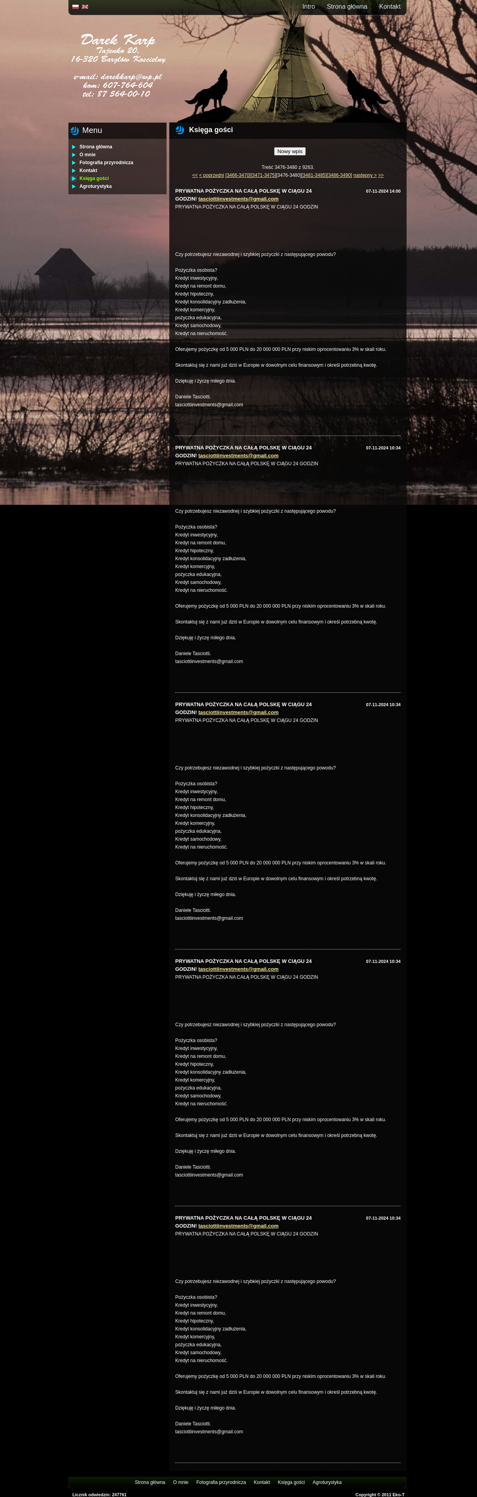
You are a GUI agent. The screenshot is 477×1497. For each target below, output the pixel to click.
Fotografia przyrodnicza (106, 162)
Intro (308, 6)
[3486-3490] (339, 175)
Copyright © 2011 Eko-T (380, 1494)
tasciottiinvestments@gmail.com (239, 199)
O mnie (88, 154)
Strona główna (347, 6)
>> (381, 175)
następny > (365, 175)
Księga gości (94, 178)
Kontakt (390, 6)
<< (195, 175)
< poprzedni (211, 175)
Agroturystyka (96, 186)
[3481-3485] (314, 175)
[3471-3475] (263, 175)
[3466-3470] (238, 175)
